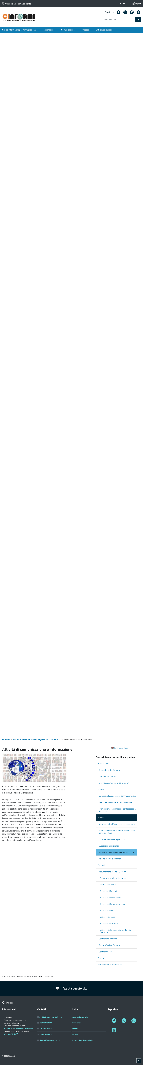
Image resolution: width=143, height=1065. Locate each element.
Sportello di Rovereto (109, 891)
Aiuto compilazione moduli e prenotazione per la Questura (117, 831)
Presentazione (104, 763)
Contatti (101, 865)
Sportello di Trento (108, 884)
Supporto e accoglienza (109, 845)
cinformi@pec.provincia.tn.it (50, 1040)
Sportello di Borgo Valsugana (112, 904)
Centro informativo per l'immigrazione (19, 29)
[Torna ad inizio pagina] (138, 1060)
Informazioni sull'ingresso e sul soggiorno (117, 824)
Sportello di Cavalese (109, 923)
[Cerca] (138, 19)
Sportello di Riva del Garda (111, 897)
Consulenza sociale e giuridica (111, 839)
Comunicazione (68, 29)
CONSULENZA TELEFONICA (23, 1028)
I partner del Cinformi (108, 776)
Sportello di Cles (107, 910)
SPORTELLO (8, 1028)
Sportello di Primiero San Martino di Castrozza (115, 931)
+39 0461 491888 (45, 1022)
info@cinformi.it (46, 1034)
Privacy (101, 958)
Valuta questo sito (71, 988)
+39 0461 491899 (46, 1028)
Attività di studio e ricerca (110, 858)
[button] (122, 4)
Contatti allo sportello (108, 938)
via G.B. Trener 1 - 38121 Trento (50, 1017)
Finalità (101, 789)
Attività (54, 739)
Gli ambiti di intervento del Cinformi (114, 782)
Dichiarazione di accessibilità (110, 964)
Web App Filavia (11, 1034)
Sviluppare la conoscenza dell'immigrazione (117, 795)
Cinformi (6, 739)
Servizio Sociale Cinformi (109, 945)
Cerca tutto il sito (110, 20)
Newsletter (76, 1022)
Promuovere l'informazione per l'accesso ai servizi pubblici (117, 810)
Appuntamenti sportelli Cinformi (112, 871)
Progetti (85, 29)
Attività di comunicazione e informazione (116, 852)
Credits (75, 1028)
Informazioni (48, 29)
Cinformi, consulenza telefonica (113, 878)
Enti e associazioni (104, 29)
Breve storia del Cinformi (109, 769)
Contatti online (105, 951)
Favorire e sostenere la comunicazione (115, 802)
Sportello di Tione (107, 916)
